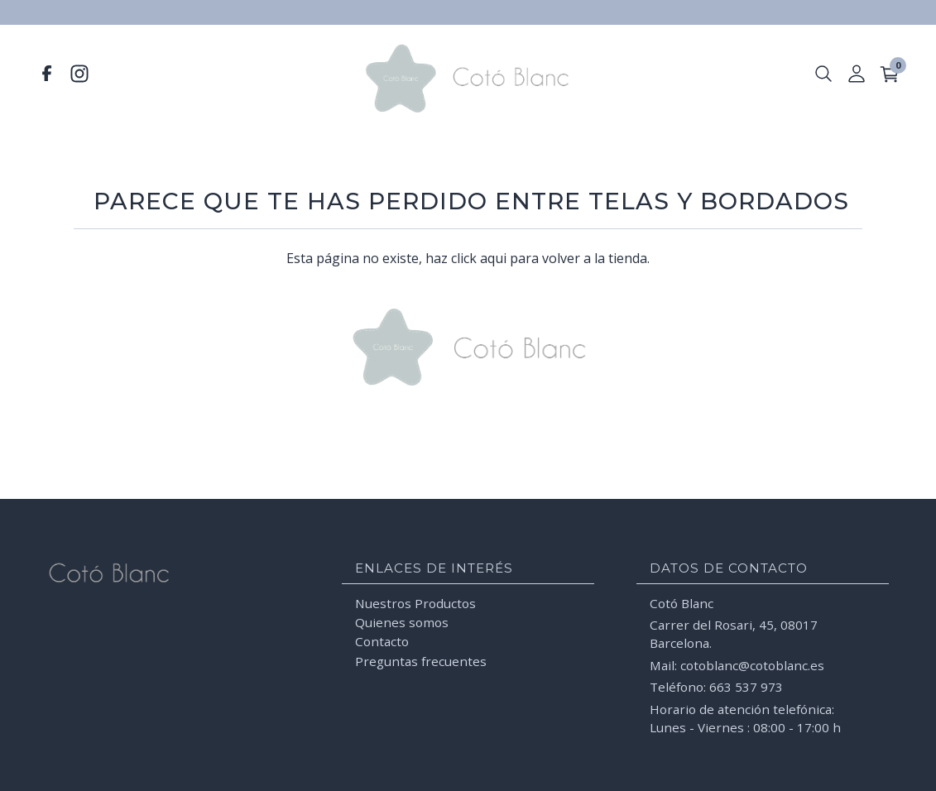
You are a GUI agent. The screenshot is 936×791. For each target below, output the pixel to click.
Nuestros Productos (415, 600)
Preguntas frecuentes (421, 659)
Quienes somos (402, 620)
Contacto (382, 639)
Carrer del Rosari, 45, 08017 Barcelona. (734, 632)
